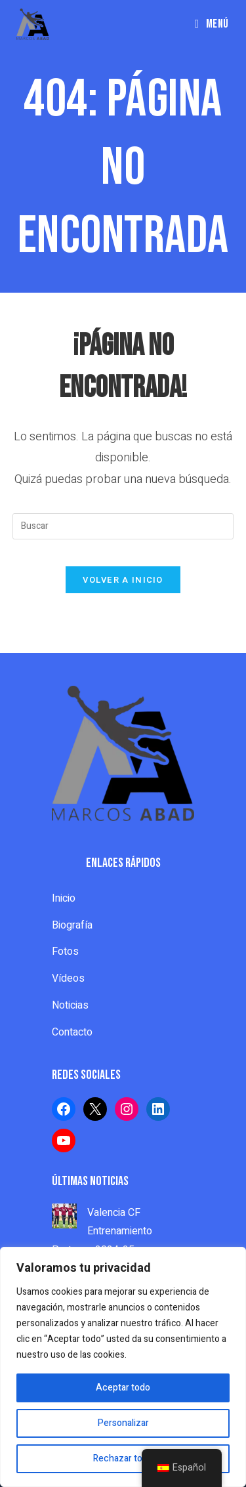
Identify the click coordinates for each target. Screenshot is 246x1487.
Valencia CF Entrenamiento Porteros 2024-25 (102, 1232)
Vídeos (68, 978)
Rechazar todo (123, 1458)
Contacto (72, 1032)
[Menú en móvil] (212, 24)
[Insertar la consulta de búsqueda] (123, 526)
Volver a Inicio (123, 580)
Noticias (70, 1005)
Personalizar (123, 1423)
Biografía (72, 925)
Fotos (65, 951)
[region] (123, 1367)
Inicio (63, 898)
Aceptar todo (123, 1387)
